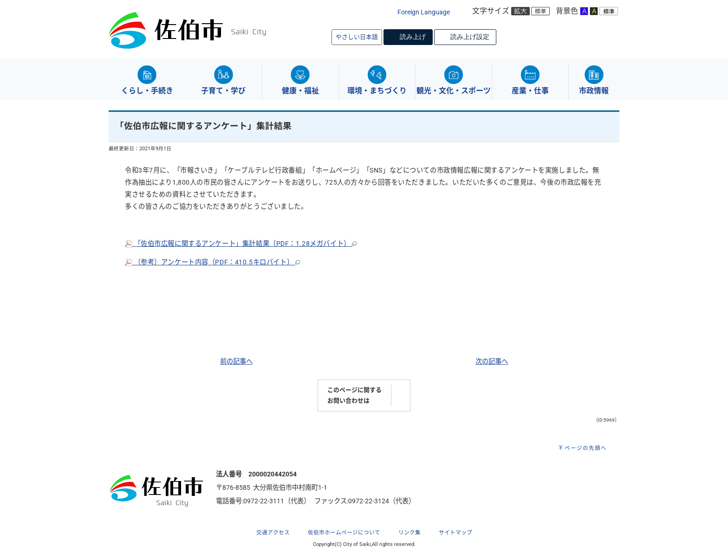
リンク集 (409, 532)
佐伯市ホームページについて (344, 532)
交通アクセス (273, 532)
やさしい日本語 (357, 36)
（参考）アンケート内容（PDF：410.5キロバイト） (212, 262)
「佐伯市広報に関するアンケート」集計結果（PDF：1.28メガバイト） (241, 244)
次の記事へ (491, 362)
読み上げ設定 (469, 36)
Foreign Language (423, 12)
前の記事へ (236, 362)
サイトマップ (455, 532)
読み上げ (413, 36)
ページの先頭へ (586, 448)
